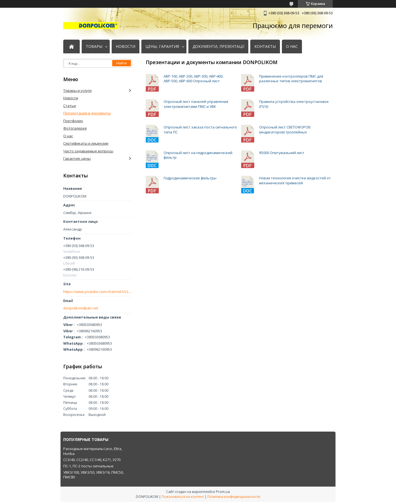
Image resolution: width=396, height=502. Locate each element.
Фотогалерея (75, 128)
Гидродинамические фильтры (153, 185)
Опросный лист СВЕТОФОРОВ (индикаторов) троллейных (248, 134)
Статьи (69, 105)
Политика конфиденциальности (233, 496)
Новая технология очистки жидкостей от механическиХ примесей (248, 185)
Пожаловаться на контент (183, 496)
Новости (70, 97)
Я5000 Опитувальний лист (248, 159)
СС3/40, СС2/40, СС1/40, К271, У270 (91, 459)
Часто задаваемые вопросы (88, 151)
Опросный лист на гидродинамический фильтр (153, 159)
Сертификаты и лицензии (85, 143)
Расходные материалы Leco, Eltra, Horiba (92, 451)
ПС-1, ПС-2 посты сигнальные (88, 465)
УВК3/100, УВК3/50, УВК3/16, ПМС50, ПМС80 (93, 475)
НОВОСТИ (125, 46)
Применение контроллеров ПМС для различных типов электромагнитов (248, 83)
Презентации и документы (87, 113)
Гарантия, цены (77, 158)
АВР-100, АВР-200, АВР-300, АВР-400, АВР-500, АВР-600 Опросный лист (153, 83)
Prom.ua (223, 491)
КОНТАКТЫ (265, 46)
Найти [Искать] (121, 63)
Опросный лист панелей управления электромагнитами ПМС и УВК (153, 108)
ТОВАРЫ (94, 46)
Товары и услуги (77, 90)
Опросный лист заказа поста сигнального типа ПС (153, 134)
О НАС (292, 46)
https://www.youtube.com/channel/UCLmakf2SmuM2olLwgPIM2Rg (97, 291)
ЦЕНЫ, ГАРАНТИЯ (162, 46)
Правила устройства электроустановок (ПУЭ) (248, 108)
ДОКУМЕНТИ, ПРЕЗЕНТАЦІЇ (218, 46)
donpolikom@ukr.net (80, 308)
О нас (68, 135)
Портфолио (73, 120)
